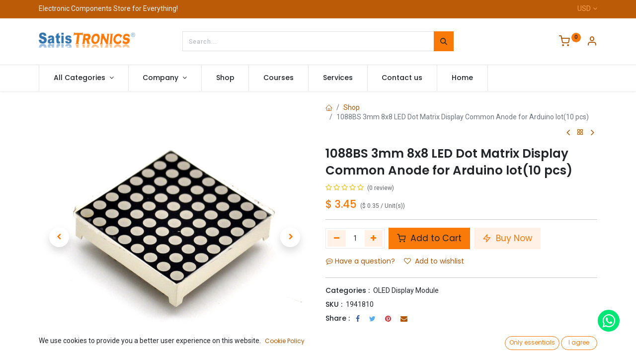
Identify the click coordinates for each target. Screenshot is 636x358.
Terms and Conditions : (367, 332)
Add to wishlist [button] (434, 261)
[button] (59, 237)
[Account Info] (591, 42)
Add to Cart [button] (429, 238)
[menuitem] (225, 78)
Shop (351, 107)
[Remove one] (336, 238)
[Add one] (374, 238)
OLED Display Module (406, 290)
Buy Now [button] (507, 238)
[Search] (444, 41)
